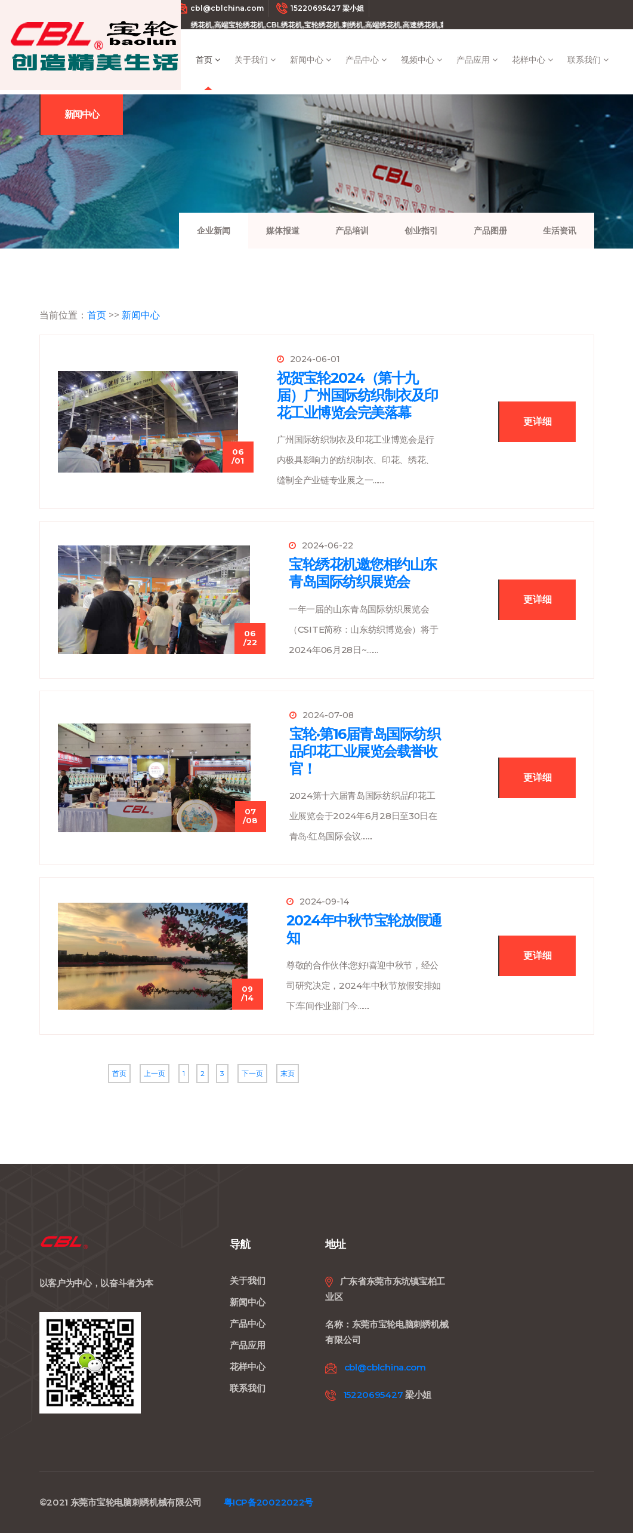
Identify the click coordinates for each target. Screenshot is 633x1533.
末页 (287, 1073)
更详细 (537, 421)
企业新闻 (213, 230)
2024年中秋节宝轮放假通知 (363, 929)
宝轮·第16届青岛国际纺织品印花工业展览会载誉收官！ (364, 751)
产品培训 (352, 230)
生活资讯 (559, 230)
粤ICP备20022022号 (268, 1502)
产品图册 (490, 230)
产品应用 (477, 59)
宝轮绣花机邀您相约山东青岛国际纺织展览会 (363, 573)
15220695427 (373, 1394)
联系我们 (588, 59)
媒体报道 (282, 230)
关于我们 (255, 59)
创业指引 (421, 230)
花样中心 (532, 59)
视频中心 (421, 59)
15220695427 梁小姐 (320, 8)
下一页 (252, 1073)
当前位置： (63, 315)
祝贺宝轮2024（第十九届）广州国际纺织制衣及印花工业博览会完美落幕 (357, 395)
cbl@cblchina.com (220, 8)
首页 (208, 59)
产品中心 (366, 59)
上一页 (154, 1073)
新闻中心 (310, 59)
